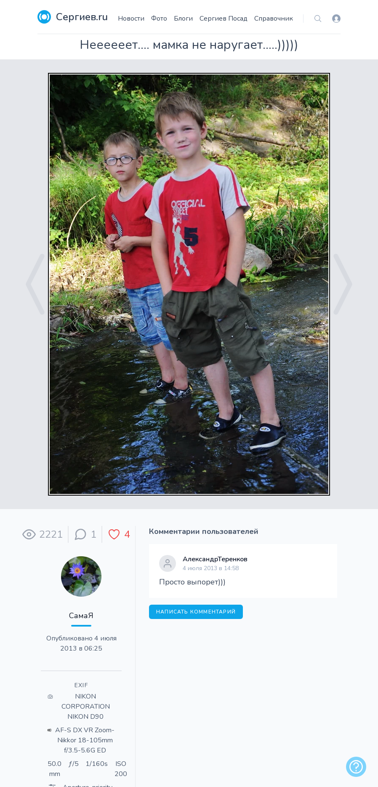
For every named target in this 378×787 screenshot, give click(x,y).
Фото (159, 18)
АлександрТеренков (215, 559)
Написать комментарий (196, 611)
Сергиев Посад (224, 18)
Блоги (183, 18)
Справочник (273, 18)
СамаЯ (81, 616)
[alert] (356, 767)
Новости (131, 18)
